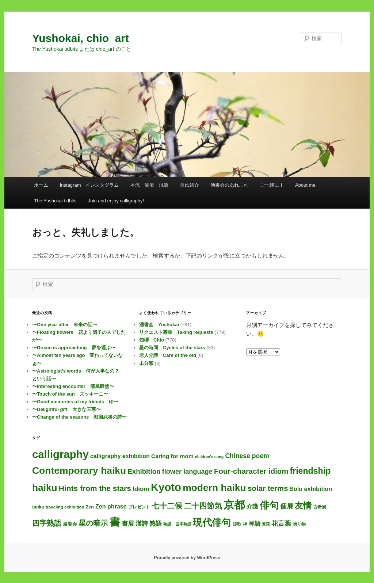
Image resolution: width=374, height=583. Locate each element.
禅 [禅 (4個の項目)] (245, 524)
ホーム (41, 185)
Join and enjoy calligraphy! (116, 200)
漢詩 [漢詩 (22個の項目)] (142, 523)
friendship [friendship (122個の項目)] (310, 471)
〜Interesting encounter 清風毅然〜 (73, 386)
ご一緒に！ (272, 185)
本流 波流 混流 (149, 185)
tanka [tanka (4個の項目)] (38, 507)
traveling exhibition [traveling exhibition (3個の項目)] (64, 507)
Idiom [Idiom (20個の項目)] (141, 488)
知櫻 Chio (151, 340)
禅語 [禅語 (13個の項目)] (254, 524)
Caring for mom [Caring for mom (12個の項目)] (172, 456)
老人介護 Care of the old (167, 355)
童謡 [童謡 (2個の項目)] (266, 524)
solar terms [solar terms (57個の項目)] (268, 488)
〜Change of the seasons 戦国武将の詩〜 (79, 417)
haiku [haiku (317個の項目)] (44, 487)
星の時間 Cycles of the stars (172, 347)
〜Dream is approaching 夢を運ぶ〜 (73, 347)
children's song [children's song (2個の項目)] (209, 456)
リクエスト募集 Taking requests (176, 332)
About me (305, 185)
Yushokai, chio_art (80, 38)
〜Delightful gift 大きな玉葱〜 (66, 409)
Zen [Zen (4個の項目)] (90, 507)
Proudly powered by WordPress (187, 557)
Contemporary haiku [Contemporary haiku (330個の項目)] (79, 470)
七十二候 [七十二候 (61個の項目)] (167, 506)
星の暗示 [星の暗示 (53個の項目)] (93, 523)
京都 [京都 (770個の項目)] (234, 505)
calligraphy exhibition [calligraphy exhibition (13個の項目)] (120, 456)
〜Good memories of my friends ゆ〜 (75, 401)
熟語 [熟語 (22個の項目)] (155, 523)
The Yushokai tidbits (55, 200)
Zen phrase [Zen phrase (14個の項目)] (111, 506)
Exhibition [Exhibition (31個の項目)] (143, 471)
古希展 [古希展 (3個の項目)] (319, 507)
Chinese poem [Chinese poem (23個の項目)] (247, 456)
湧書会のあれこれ (229, 185)
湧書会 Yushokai (159, 324)
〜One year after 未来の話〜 (64, 324)
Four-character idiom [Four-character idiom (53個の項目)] (251, 471)
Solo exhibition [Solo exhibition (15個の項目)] (311, 488)
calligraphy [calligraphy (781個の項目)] (60, 454)
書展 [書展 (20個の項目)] (128, 523)
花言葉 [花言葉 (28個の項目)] (281, 523)
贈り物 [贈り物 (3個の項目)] (299, 524)
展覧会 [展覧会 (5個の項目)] (70, 524)
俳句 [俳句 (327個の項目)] (269, 505)
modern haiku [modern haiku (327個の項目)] (214, 487)
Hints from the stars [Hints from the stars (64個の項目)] (95, 488)
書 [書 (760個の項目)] (115, 522)
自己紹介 (189, 185)
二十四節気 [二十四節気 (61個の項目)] (203, 506)
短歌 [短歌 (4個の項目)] (237, 524)
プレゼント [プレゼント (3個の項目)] (139, 507)
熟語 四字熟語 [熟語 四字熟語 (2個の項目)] (177, 524)
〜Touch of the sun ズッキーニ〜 (70, 394)
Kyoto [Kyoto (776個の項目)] (166, 487)
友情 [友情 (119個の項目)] (303, 505)
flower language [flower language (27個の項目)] (187, 471)
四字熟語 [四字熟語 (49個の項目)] (46, 523)
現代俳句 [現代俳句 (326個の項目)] (212, 522)
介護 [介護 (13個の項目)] (252, 506)
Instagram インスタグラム (89, 185)
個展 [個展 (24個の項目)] (286, 506)
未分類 (146, 363)
